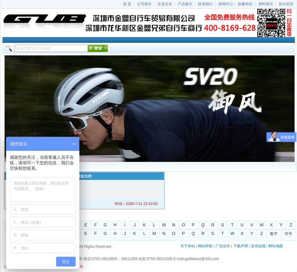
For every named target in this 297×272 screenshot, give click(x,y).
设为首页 (286, 4)
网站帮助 (205, 246)
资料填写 (265, 4)
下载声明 (240, 246)
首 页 (127, 4)
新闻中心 (226, 4)
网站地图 (275, 246)
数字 (273, 234)
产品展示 (185, 4)
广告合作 (223, 246)
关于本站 (187, 246)
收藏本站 (245, 4)
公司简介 (144, 4)
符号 (288, 234)
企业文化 (165, 4)
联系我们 (205, 4)
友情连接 (258, 246)
